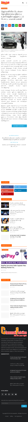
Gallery (11, 416)
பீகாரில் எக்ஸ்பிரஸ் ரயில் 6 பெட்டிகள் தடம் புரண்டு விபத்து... (18, 203)
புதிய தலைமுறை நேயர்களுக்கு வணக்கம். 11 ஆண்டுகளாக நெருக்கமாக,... (17, 212)
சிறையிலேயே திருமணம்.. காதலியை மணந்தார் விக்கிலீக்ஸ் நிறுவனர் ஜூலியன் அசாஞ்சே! (14, 138)
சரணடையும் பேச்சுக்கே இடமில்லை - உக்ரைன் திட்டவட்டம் (14, 145)
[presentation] (21, 251)
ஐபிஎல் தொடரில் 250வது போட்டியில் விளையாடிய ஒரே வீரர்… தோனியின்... (17, 228)
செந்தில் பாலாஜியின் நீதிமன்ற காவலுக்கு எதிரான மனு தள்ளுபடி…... (17, 220)
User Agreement (18, 416)
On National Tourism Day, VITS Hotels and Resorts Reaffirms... (17, 299)
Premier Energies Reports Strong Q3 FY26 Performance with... (18, 284)
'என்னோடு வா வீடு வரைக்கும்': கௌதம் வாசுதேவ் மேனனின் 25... (18, 292)
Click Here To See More (19, 126)
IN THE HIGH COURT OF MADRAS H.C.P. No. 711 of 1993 (18, 236)
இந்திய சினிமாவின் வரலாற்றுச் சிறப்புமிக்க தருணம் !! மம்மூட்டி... (18, 314)
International (4, 8)
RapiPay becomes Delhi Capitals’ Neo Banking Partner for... (13, 266)
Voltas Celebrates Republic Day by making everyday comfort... (18, 306)
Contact (6, 416)
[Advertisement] (14, 165)
